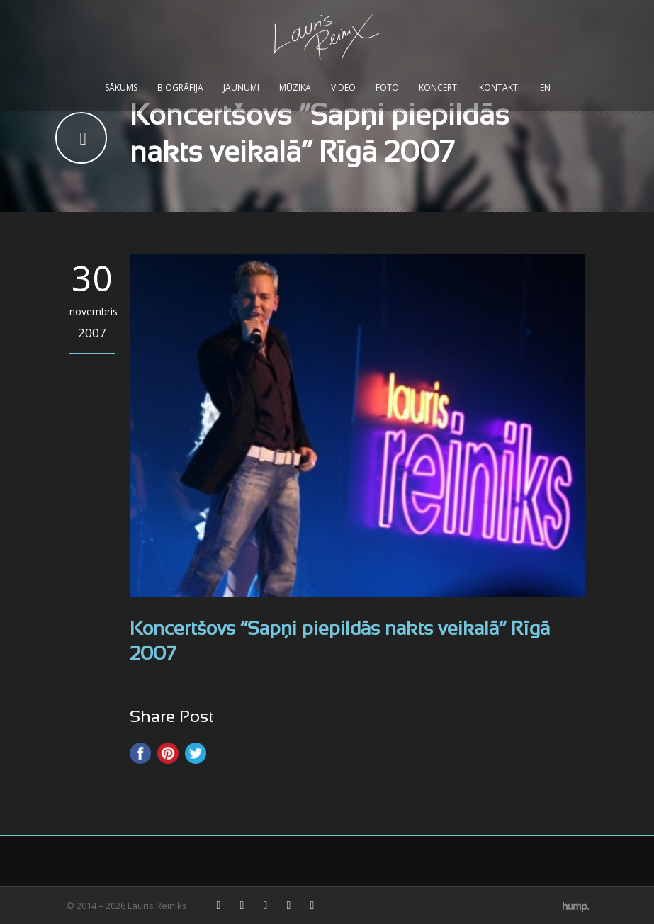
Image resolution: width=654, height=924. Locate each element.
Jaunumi (241, 87)
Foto (387, 87)
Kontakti (499, 87)
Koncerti (439, 87)
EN (545, 87)
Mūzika (295, 87)
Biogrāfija (180, 87)
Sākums (121, 87)
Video (343, 87)
